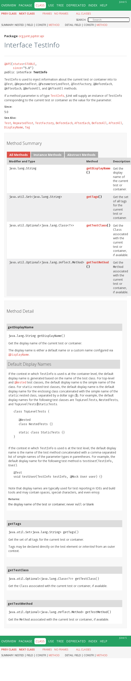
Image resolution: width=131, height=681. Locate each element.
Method (54, 25)
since (17, 68)
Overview (8, 5)
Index (92, 5)
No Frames (61, 13)
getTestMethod (97, 262)
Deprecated (76, 5)
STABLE (30, 64)
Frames (47, 13)
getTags (92, 197)
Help (103, 5)
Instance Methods (48, 155)
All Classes (83, 13)
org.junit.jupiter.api (31, 36)
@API (7, 64)
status (18, 64)
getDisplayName (98, 168)
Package (25, 5)
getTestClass (96, 225)
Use (51, 5)
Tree (60, 5)
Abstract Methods (81, 155)
